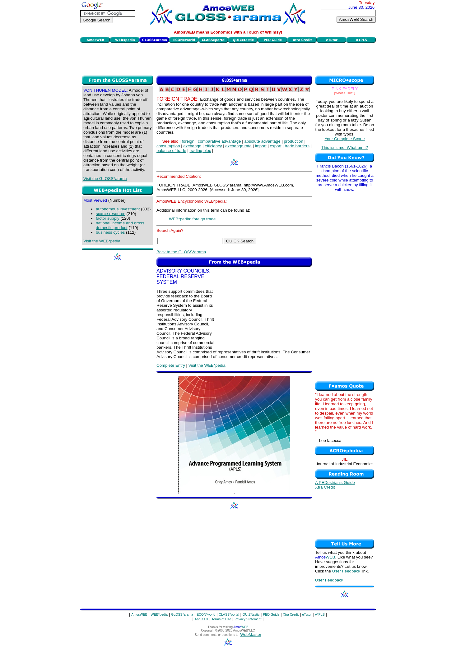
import (261, 146)
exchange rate (238, 146)
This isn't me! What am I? (344, 147)
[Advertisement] (228, 58)
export (276, 146)
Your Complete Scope (344, 138)
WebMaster (250, 634)
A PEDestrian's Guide (335, 482)
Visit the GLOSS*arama (105, 178)
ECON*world (206, 614)
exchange (192, 146)
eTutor (306, 614)
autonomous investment (118, 209)
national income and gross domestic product (120, 225)
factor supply (107, 218)
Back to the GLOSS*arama (181, 252)
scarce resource (110, 213)
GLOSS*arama (182, 614)
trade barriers (297, 146)
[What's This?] (344, 93)
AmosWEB (139, 614)
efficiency (213, 146)
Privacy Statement (248, 619)
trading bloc (200, 150)
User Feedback (346, 571)
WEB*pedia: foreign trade (192, 219)
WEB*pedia (159, 614)
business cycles (110, 232)
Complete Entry (170, 365)
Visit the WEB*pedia (101, 241)
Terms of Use (221, 619)
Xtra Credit (325, 487)
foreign (188, 141)
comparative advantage (219, 141)
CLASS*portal (229, 614)
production (293, 141)
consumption (168, 146)
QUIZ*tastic (251, 614)
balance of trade (171, 150)
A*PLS (319, 614)
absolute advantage (262, 141)
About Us (201, 619)
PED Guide (271, 614)
